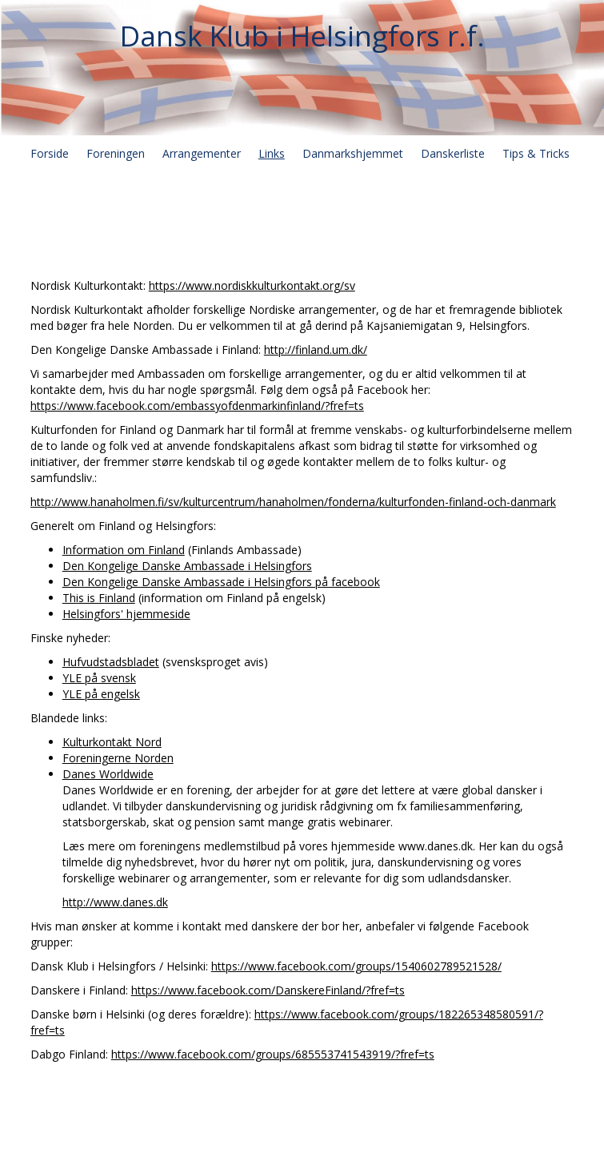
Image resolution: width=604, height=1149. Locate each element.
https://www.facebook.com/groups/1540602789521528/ (356, 966)
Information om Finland (123, 549)
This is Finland (98, 597)
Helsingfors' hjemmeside (126, 613)
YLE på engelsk (101, 693)
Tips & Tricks (536, 153)
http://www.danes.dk (115, 902)
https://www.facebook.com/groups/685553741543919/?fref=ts (272, 1054)
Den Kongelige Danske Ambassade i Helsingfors (187, 565)
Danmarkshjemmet (352, 153)
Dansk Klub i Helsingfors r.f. (302, 35)
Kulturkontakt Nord (112, 741)
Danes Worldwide (108, 773)
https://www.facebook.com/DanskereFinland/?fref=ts (268, 990)
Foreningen (115, 153)
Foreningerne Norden (118, 757)
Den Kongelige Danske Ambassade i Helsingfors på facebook (221, 581)
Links (271, 153)
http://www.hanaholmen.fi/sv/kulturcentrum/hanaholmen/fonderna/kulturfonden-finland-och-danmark (293, 501)
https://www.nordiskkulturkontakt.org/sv (252, 285)
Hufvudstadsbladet (110, 661)
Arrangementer (201, 153)
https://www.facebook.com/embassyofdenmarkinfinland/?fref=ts (197, 405)
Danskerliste (453, 153)
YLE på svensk (99, 677)
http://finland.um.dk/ (315, 349)
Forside (49, 153)
